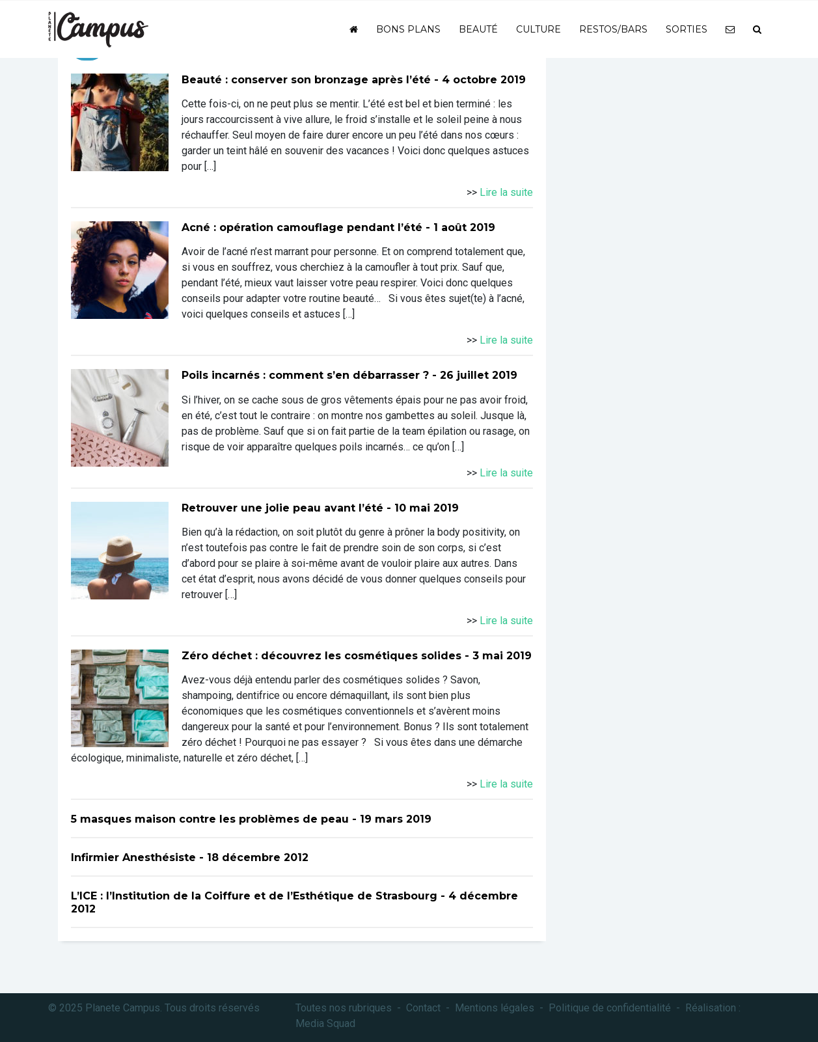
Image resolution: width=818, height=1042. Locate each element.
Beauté (478, 29)
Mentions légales (494, 1008)
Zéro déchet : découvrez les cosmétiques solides (321, 656)
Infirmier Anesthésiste (133, 857)
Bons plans (408, 29)
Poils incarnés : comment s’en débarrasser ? (305, 375)
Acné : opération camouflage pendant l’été (302, 227)
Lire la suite (506, 192)
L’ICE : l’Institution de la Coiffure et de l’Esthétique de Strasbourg (254, 896)
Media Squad (325, 1023)
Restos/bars (613, 29)
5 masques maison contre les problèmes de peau (210, 819)
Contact (423, 1008)
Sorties (686, 29)
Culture (538, 29)
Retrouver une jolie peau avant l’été (282, 508)
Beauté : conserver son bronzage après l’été (306, 80)
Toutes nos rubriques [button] (343, 1008)
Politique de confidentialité (610, 1008)
